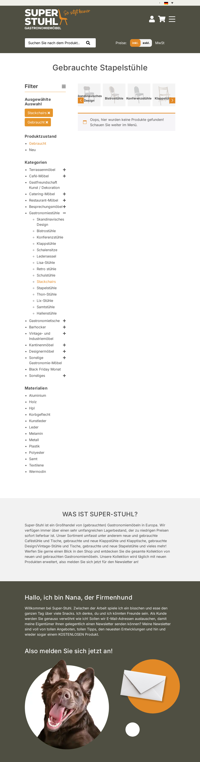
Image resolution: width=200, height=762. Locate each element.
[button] (89, 43)
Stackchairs (39, 113)
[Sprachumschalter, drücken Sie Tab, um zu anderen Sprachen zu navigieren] (169, 3)
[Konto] (152, 19)
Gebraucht (38, 122)
